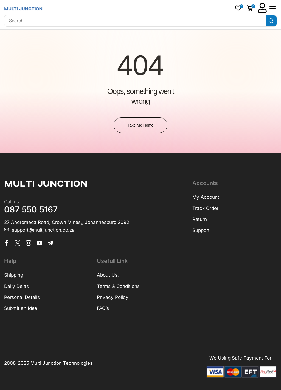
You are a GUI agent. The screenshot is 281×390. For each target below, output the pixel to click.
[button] (239, 8)
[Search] (271, 20)
